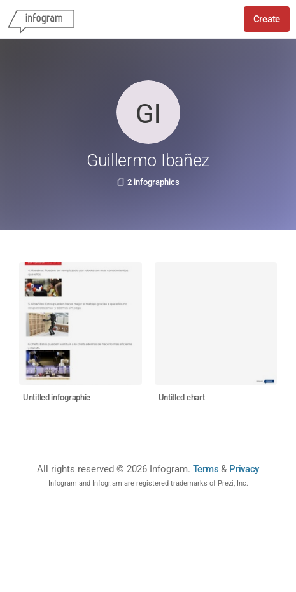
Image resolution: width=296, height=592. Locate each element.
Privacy (244, 469)
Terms (206, 469)
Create (266, 19)
